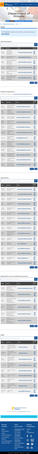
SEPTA (28, 429)
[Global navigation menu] (2, 4)
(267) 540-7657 (35, 164)
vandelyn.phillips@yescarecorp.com (23, 150)
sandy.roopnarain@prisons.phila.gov (23, 159)
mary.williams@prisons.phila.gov (24, 77)
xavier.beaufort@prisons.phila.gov (25, 52)
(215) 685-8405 (35, 294)
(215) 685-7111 (35, 314)
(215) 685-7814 (35, 127)
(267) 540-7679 (35, 138)
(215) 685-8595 (34, 67)
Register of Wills (6, 442)
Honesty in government (18, 440)
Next (36, 82)
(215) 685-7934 (35, 365)
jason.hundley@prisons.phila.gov (25, 359)
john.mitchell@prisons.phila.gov (25, 365)
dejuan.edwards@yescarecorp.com (23, 117)
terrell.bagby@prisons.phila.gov (24, 300)
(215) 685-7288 (35, 386)
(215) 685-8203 (34, 52)
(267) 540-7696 (35, 144)
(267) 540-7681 (35, 122)
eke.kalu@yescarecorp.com (21, 137)
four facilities (5, 34)
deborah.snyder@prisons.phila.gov (25, 380)
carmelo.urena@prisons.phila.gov (24, 320)
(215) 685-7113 (35, 288)
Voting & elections (19, 443)
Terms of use (10, 452)
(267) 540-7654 (35, 106)
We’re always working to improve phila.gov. (19, 416)
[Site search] (37, 4)
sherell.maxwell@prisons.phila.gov (25, 67)
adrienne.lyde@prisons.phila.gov (24, 313)
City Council (5, 431)
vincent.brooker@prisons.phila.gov (24, 198)
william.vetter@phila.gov (22, 258)
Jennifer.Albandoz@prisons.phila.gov (25, 288)
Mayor (3, 429)
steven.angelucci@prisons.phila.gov (24, 194)
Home (7, 21)
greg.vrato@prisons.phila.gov (25, 391)
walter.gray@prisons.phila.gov (23, 213)
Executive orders (19, 438)
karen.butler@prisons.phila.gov (23, 203)
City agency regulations (18, 435)
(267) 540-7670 (35, 150)
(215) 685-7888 (35, 359)
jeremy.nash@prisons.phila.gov (23, 233)
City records (18, 432)
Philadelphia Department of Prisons (25, 411)
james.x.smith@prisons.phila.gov (24, 253)
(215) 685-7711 (35, 353)
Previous (32, 82)
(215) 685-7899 (35, 233)
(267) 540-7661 (35, 132)
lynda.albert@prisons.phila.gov (24, 294)
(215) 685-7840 (35, 391)
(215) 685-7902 (35, 380)
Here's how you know (24, 1)
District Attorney (6, 435)
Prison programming (19, 21)
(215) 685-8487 (34, 62)
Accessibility (27, 452)
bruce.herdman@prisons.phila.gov (23, 127)
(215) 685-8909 (35, 347)
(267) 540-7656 (35, 112)
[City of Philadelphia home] (9, 4)
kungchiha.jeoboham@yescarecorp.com (24, 132)
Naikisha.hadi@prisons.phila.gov (24, 57)
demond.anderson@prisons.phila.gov (24, 189)
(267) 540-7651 (35, 155)
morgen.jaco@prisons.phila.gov (24, 307)
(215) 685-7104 (35, 199)
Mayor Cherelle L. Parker (16, 4)
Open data (17, 445)
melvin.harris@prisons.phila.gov (23, 223)
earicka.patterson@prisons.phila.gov (24, 238)
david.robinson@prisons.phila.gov (25, 375)
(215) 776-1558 (35, 375)
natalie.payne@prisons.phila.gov (25, 370)
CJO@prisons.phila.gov (23, 347)
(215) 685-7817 (35, 159)
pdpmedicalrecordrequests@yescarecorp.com (23, 94)
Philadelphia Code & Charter (19, 429)
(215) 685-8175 (34, 72)
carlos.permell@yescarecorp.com (23, 144)
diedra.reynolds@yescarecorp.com (23, 154)
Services (22, 4)
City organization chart (19, 447)
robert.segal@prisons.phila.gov (23, 248)
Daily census (29, 21)
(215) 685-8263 (35, 300)
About (12, 21)
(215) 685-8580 (35, 243)
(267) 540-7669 (35, 117)
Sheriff (3, 439)
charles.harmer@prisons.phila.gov (24, 218)
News (34, 4)
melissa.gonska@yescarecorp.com (23, 122)
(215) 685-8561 (35, 370)
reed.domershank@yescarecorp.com (23, 112)
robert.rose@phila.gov (21, 243)
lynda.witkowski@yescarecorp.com (23, 164)
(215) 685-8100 (35, 189)
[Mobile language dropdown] (34, 1)
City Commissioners (7, 441)
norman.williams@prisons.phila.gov (24, 262)
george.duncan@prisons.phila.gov (24, 208)
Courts (3, 433)
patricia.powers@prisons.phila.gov (25, 72)
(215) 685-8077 (35, 307)
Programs (25, 4)
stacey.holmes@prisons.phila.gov (25, 62)
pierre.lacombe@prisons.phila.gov (24, 227)
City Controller (5, 437)
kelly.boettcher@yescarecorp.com (23, 106)
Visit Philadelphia (30, 431)
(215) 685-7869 (34, 78)
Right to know (16, 452)
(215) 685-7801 (35, 194)
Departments (30, 4)
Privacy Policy (22, 452)
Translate (34, 1)
